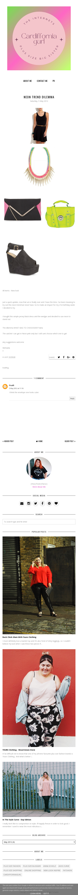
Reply (72, 398)
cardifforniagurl (12, 874)
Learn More (35, 894)
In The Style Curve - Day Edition (17, 819)
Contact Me (42, 80)
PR (54, 80)
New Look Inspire (52, 870)
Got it (46, 894)
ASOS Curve (64, 866)
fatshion (67, 870)
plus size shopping (13, 870)
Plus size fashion (12, 866)
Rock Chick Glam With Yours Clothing (19, 637)
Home (40, 441)
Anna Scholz (49, 866)
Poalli (11, 385)
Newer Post (9, 441)
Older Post (69, 441)
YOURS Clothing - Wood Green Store (19, 750)
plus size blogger (32, 866)
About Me (27, 80)
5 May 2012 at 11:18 (16, 388)
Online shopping (33, 870)
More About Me (39, 487)
